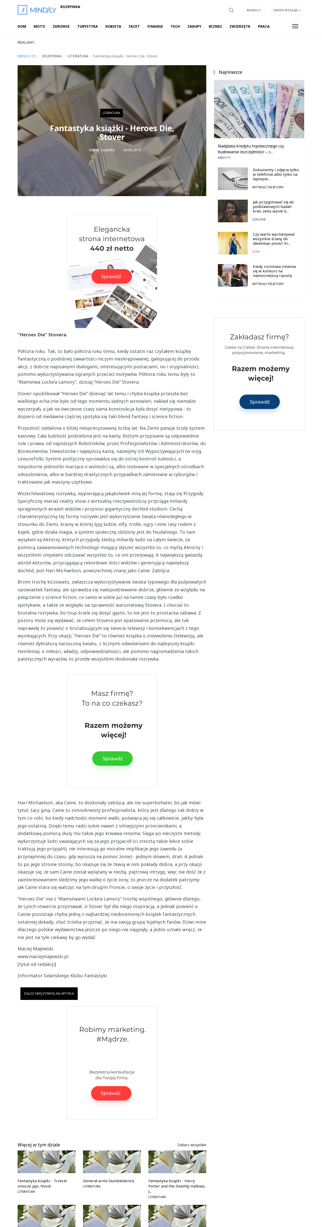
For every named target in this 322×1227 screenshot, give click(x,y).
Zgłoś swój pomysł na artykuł (49, 993)
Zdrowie (259, 219)
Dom (256, 251)
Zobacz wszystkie (191, 1144)
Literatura (111, 113)
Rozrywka (70, 7)
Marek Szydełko (102, 150)
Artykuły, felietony (268, 187)
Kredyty (224, 158)
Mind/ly (254, 10)
